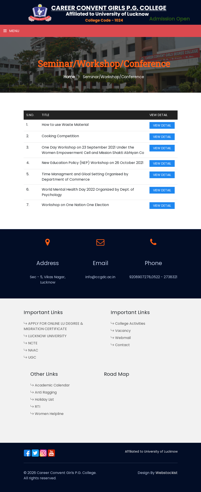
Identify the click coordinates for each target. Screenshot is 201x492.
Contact (120, 344)
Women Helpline (47, 413)
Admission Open (169, 18)
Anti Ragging (43, 392)
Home (72, 77)
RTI (35, 406)
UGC (30, 357)
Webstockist (166, 472)
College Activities (128, 323)
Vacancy (121, 330)
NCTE (30, 343)
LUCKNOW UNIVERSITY (45, 336)
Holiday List (42, 399)
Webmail (121, 337)
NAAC (31, 350)
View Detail (162, 125)
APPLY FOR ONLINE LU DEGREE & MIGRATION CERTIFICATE (53, 326)
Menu (11, 30)
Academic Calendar (50, 385)
